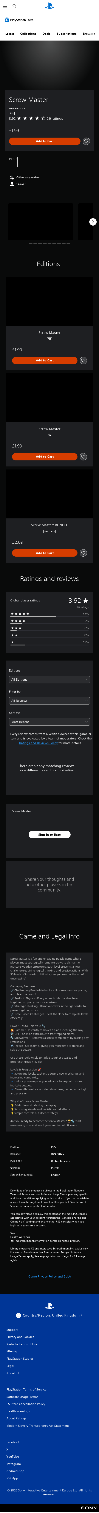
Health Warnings (20, 1237)
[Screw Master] (40, 221)
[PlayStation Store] (20, 19)
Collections (28, 34)
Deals (47, 34)
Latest (9, 34)
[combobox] (49, 679)
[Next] (93, 222)
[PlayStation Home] (49, 6)
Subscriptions (67, 34)
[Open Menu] (5, 6)
